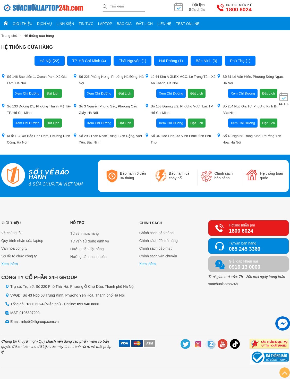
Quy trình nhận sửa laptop (22, 241)
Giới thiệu (22, 24)
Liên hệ (164, 24)
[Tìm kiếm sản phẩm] (124, 6)
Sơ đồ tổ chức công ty (19, 256)
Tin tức (86, 24)
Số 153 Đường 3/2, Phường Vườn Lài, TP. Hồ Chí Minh (179, 109)
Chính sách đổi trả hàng (158, 241)
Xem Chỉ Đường (27, 93)
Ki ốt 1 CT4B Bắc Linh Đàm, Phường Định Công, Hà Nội (35, 138)
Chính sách (150, 222)
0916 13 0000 (244, 266)
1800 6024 (217, 9)
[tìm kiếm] (105, 6)
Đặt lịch (144, 24)
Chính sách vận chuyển (158, 256)
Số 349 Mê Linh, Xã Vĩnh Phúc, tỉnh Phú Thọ (178, 138)
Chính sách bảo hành (156, 233)
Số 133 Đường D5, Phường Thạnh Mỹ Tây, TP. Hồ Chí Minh (36, 109)
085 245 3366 (244, 248)
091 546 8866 (88, 303)
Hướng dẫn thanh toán (88, 256)
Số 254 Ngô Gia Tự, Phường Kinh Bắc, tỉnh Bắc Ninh (252, 109)
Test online (188, 24)
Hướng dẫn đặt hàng (87, 248)
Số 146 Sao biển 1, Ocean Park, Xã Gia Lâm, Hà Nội (33, 79)
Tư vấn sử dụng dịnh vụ (89, 241)
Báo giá (124, 24)
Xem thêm (9, 264)
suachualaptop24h (223, 283)
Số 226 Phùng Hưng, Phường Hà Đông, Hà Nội (108, 79)
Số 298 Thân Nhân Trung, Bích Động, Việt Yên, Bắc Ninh (107, 138)
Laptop (105, 24)
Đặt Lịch (53, 93)
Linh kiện (65, 24)
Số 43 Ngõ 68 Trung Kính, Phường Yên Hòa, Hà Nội (249, 138)
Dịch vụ (44, 24)
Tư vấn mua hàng (84, 233)
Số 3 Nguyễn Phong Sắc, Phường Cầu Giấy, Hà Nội (105, 109)
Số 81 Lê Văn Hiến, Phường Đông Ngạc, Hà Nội (250, 79)
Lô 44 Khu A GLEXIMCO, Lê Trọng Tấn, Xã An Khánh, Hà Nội (180, 79)
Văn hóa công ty (14, 248)
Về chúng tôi (11, 233)
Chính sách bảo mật (155, 248)
